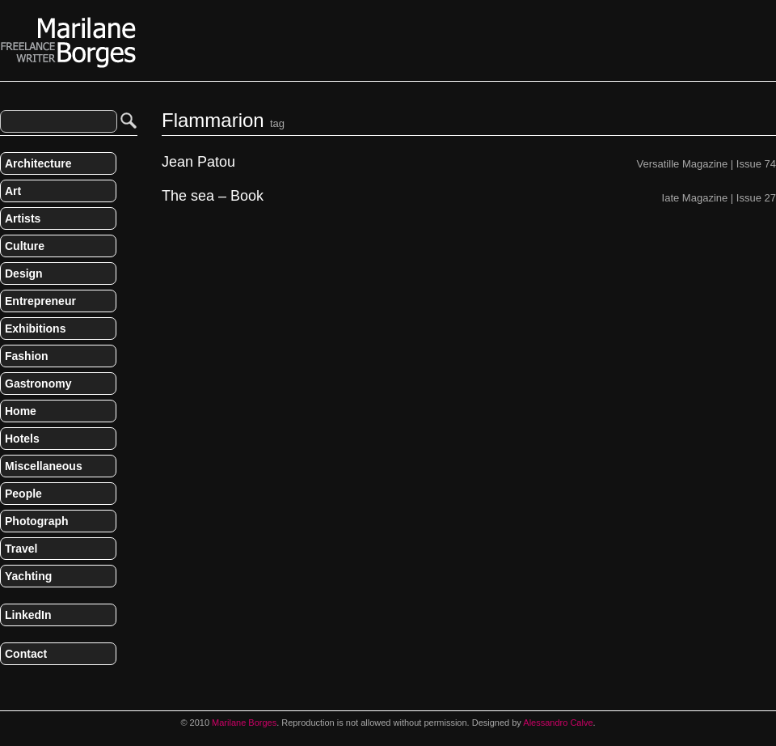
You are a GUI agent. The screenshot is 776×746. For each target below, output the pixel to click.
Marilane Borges (68, 43)
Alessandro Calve (558, 722)
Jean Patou (198, 162)
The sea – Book (213, 196)
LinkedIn (28, 614)
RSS (6, 687)
